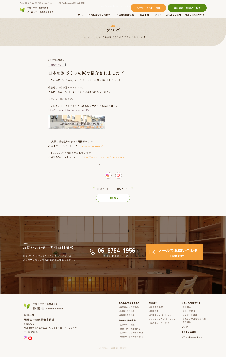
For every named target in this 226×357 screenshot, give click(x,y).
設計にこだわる (122, 318)
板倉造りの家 (153, 310)
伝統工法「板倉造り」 (125, 333)
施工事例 (144, 14)
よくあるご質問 (173, 14)
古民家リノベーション (158, 327)
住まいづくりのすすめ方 (127, 338)
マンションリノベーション (160, 323)
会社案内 (185, 310)
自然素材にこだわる (124, 310)
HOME (83, 37)
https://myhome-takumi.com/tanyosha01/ (72, 110)
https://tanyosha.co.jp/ (93, 146)
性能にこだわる (122, 314)
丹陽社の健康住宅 (125, 14)
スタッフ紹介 (188, 314)
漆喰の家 (151, 314)
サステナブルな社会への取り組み (193, 325)
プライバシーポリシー (191, 343)
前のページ (102, 191)
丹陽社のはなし (57, 65)
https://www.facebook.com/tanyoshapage (107, 158)
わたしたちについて (195, 14)
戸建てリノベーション (158, 318)
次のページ (123, 191)
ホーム (81, 14)
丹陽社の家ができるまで (127, 342)
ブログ (158, 14)
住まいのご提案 (122, 329)
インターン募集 (189, 318)
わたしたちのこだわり (99, 14)
